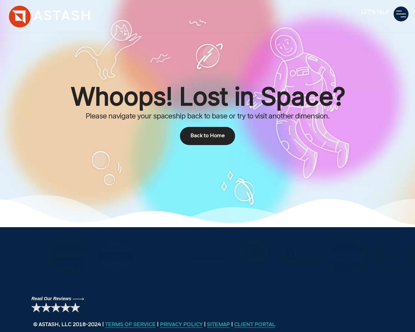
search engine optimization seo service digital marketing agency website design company (20, 16)
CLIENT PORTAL (254, 324)
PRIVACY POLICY (181, 324)
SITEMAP (218, 324)
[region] (207, 113)
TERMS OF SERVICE (130, 324)
